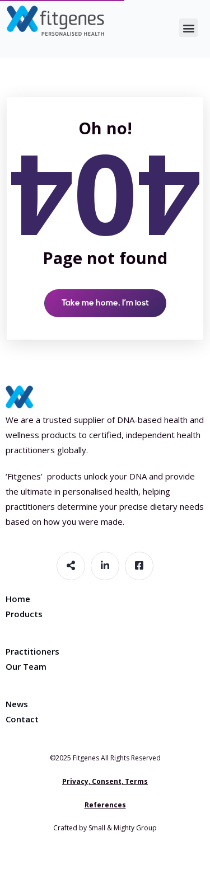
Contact (22, 719)
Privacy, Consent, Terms (105, 781)
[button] (188, 27)
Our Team (26, 666)
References (105, 805)
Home (18, 598)
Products (24, 613)
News (17, 703)
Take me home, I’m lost (105, 303)
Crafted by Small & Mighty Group (105, 828)
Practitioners (32, 651)
